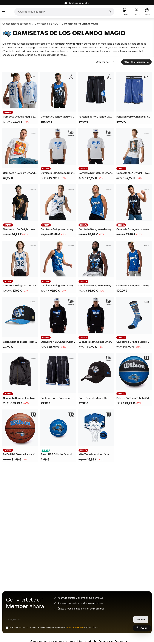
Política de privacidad (74, 627)
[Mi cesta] (147, 12)
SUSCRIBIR (140, 619)
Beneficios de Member (77, 3)
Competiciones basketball (16, 23)
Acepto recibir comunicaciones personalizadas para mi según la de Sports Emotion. (54, 627)
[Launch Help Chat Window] (142, 628)
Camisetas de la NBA (46, 23)
